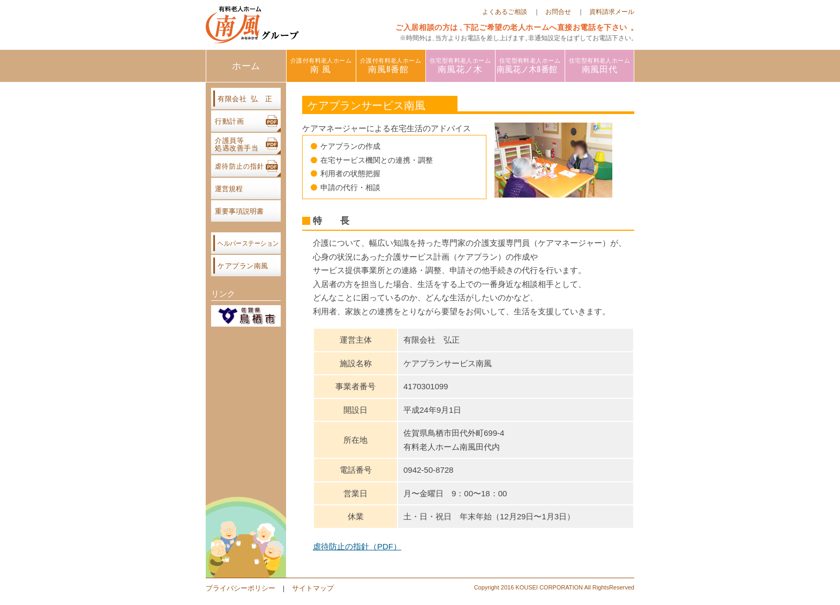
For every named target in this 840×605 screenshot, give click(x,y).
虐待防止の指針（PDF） (357, 546)
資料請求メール (611, 12)
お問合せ (558, 12)
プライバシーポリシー (240, 588)
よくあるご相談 (504, 12)
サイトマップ (313, 588)
